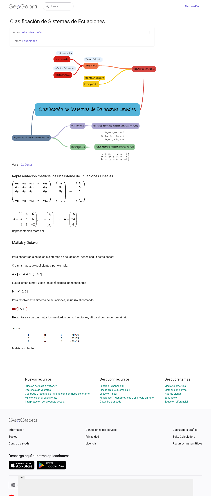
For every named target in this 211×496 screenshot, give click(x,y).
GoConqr (26, 164)
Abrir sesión (192, 6)
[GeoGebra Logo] (23, 6)
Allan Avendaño (32, 32)
